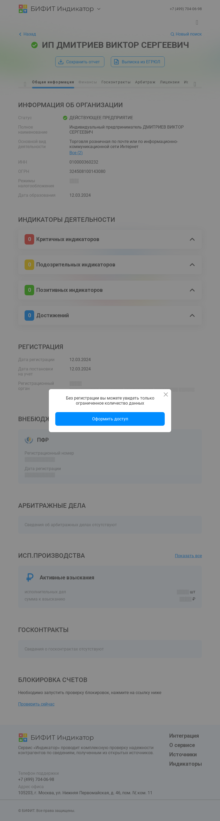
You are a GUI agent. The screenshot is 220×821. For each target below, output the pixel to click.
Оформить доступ (110, 418)
